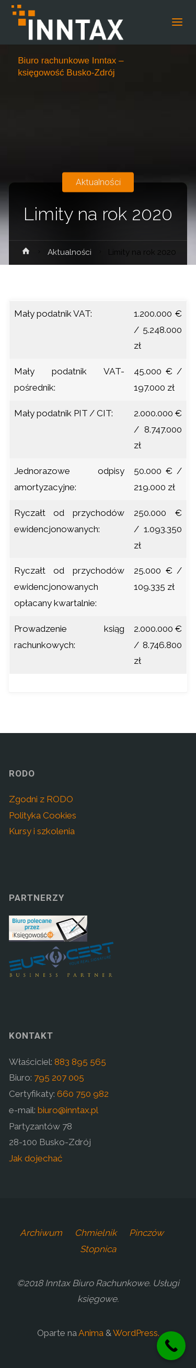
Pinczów (146, 1232)
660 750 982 (83, 1094)
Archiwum (41, 1232)
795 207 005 (59, 1077)
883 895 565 (80, 1062)
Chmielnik (96, 1232)
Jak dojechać (35, 1158)
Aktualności (98, 182)
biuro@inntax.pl (68, 1110)
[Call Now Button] (171, 1345)
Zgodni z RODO (41, 799)
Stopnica (98, 1249)
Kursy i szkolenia (42, 831)
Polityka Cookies (42, 815)
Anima (90, 1333)
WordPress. (136, 1333)
